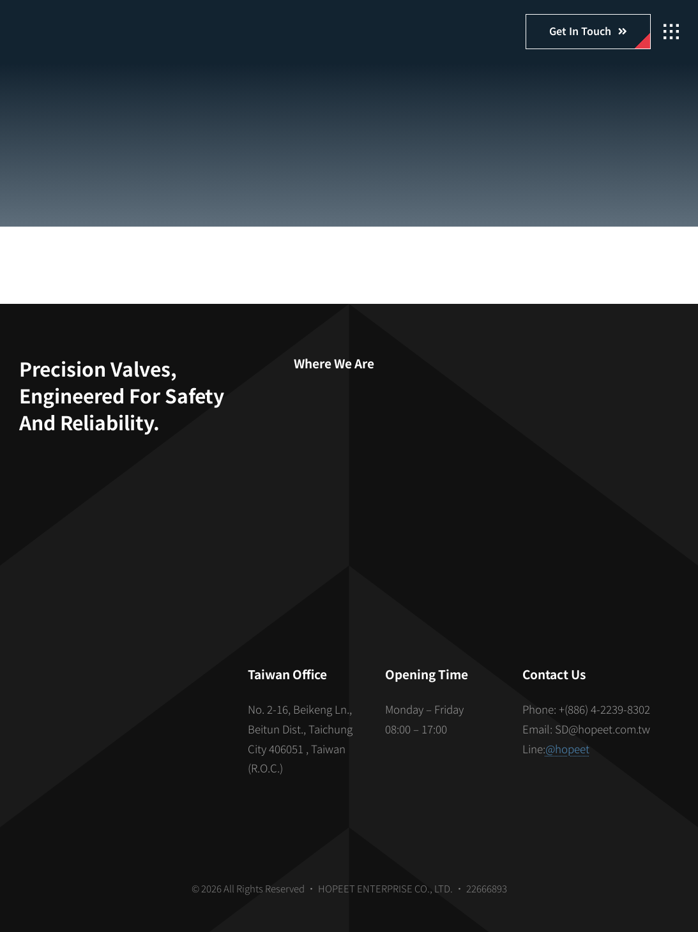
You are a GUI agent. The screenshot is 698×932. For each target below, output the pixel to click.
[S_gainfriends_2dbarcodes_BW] (120, 720)
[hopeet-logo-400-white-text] (92, 24)
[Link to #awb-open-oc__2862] (671, 32)
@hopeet (567, 748)
